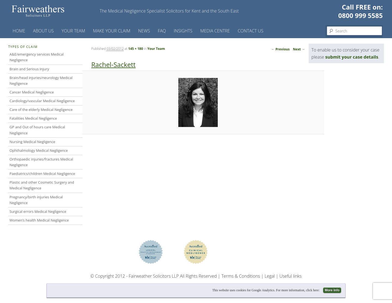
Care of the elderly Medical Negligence (41, 109)
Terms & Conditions (240, 276)
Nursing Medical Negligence (32, 141)
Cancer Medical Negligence (32, 92)
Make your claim (111, 31)
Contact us (250, 31)
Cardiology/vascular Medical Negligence (42, 100)
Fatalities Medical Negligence (33, 118)
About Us (43, 31)
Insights (183, 31)
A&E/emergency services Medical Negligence (37, 57)
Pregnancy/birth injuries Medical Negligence (36, 200)
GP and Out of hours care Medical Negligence (37, 130)
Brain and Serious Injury (29, 68)
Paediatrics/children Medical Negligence (42, 173)
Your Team (73, 31)
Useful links (290, 276)
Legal (270, 276)
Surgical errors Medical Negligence (38, 211)
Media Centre (215, 31)
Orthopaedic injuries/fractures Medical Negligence (41, 162)
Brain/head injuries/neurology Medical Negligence (41, 80)
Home (19, 31)
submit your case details (351, 57)
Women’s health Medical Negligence (39, 220)
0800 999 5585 (360, 15)
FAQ (162, 31)
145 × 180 (135, 48)
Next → (299, 49)
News (144, 31)
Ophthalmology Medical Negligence (39, 150)
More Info (332, 290)
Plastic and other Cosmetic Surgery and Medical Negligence (42, 185)
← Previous (280, 49)
